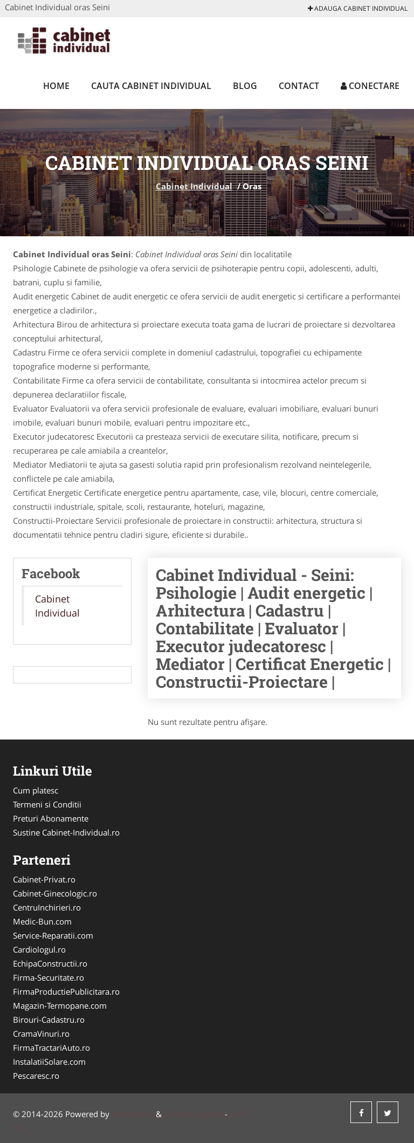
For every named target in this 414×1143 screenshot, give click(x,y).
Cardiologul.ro (39, 949)
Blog (245, 86)
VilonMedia (133, 1113)
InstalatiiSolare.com (49, 1061)
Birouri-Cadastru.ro (49, 1019)
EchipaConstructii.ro (50, 963)
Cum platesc (35, 790)
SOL (20, 1128)
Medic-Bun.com (42, 921)
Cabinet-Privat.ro (44, 879)
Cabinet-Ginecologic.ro (55, 893)
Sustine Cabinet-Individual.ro (66, 832)
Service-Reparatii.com (53, 935)
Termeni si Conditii (47, 804)
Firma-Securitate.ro (48, 977)
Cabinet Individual (194, 186)
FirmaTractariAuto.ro (51, 1047)
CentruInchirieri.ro (47, 907)
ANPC (240, 1113)
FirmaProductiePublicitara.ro (66, 991)
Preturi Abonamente (50, 818)
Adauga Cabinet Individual (358, 8)
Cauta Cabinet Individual (151, 86)
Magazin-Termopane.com (60, 1005)
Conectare (370, 86)
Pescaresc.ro (36, 1075)
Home (56, 86)
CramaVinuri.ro (41, 1033)
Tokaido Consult (193, 1113)
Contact (299, 86)
